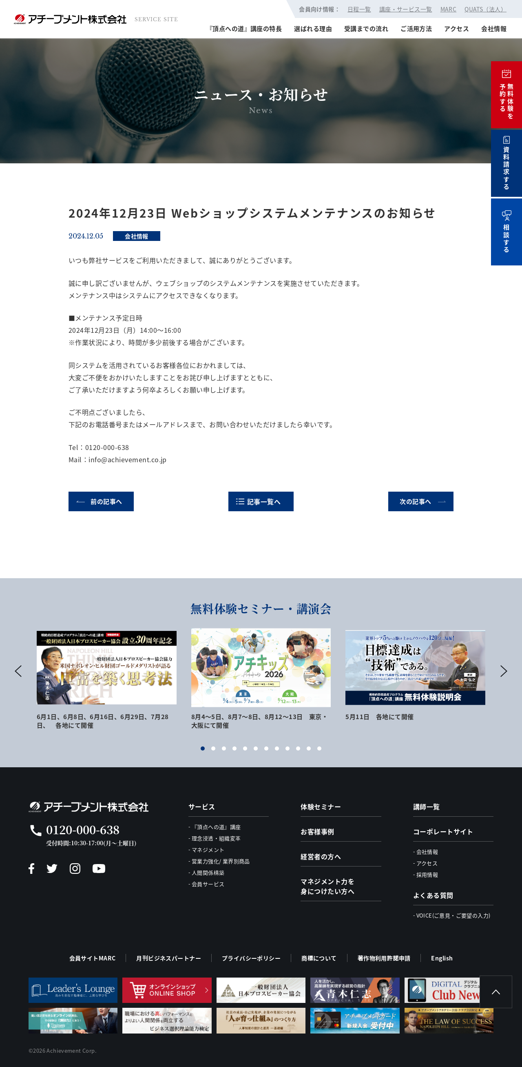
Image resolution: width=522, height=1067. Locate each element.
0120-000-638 (82, 829)
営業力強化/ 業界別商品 (221, 861)
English (442, 958)
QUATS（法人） (485, 9)
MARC (448, 9)
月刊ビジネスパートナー (168, 958)
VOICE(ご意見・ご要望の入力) (453, 915)
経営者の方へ (321, 856)
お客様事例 (317, 831)
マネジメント (208, 849)
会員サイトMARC (92, 958)
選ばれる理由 (313, 28)
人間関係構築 (208, 872)
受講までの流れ (366, 28)
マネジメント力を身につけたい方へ (327, 886)
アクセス (456, 28)
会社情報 (494, 28)
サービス (201, 806)
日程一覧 (359, 9)
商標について (319, 958)
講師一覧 (426, 806)
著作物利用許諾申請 (384, 958)
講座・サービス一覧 (405, 9)
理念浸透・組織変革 (216, 838)
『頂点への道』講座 (216, 827)
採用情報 (427, 874)
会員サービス (208, 884)
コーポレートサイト (443, 831)
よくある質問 (433, 895)
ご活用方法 (416, 28)
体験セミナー (321, 806)
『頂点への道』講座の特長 (244, 28)
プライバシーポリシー (251, 958)
